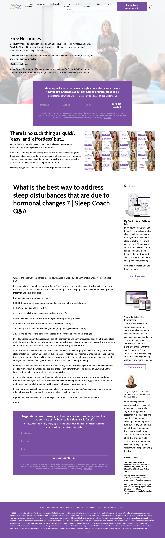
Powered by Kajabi (82, 532)
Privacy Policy (52, 508)
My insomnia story (67, 6)
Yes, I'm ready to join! (64, 458)
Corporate (41, 4)
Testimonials (55, 4)
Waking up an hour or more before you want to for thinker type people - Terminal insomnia (137, 478)
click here (107, 118)
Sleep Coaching (29, 5)
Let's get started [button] (116, 105)
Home (42, 508)
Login (110, 4)
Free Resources (88, 5)
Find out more (135, 367)
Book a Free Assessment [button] (131, 6)
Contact (100, 4)
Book (77, 4)
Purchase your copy (138, 278)
